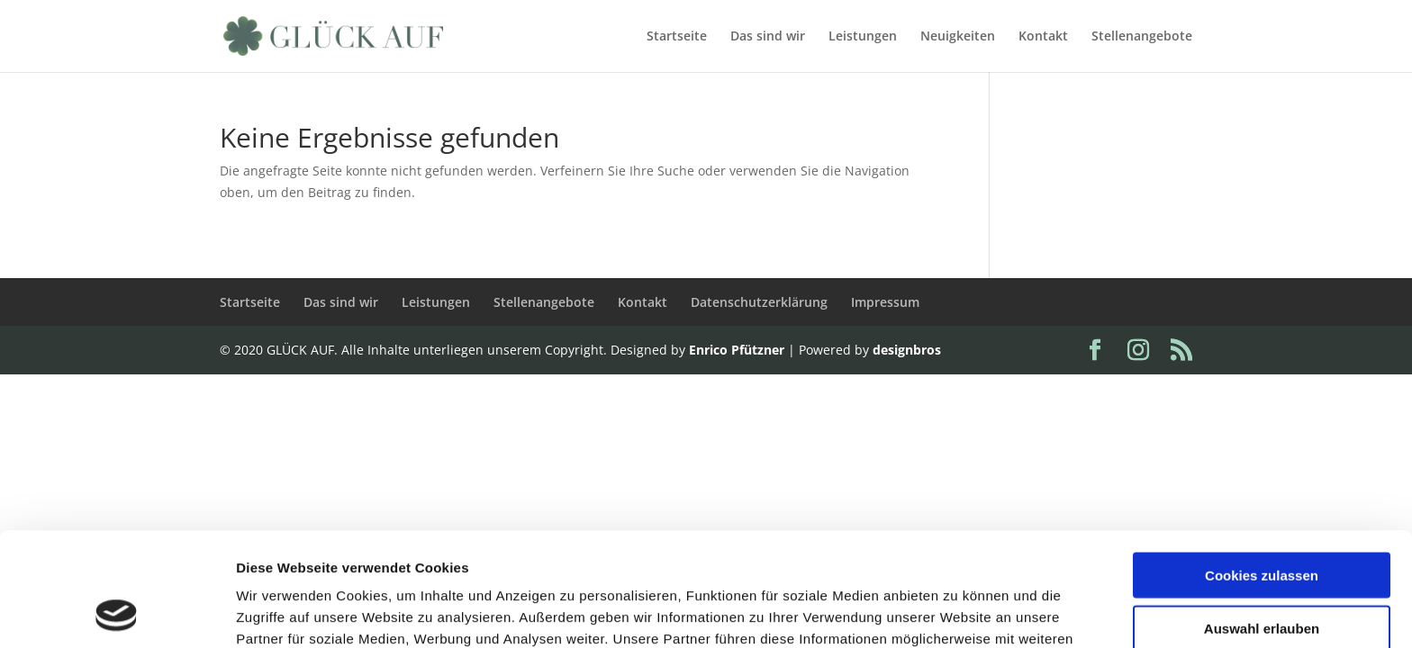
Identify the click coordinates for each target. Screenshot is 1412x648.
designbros (907, 349)
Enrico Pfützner (736, 349)
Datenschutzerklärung (759, 301)
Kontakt (1043, 37)
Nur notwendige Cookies (1261, 573)
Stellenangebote (1141, 37)
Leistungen (862, 37)
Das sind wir (767, 37)
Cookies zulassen (1261, 468)
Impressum (885, 301)
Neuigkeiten (957, 37)
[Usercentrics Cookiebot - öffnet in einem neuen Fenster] (116, 612)
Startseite (677, 37)
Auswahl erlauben (1261, 521)
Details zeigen (957, 612)
